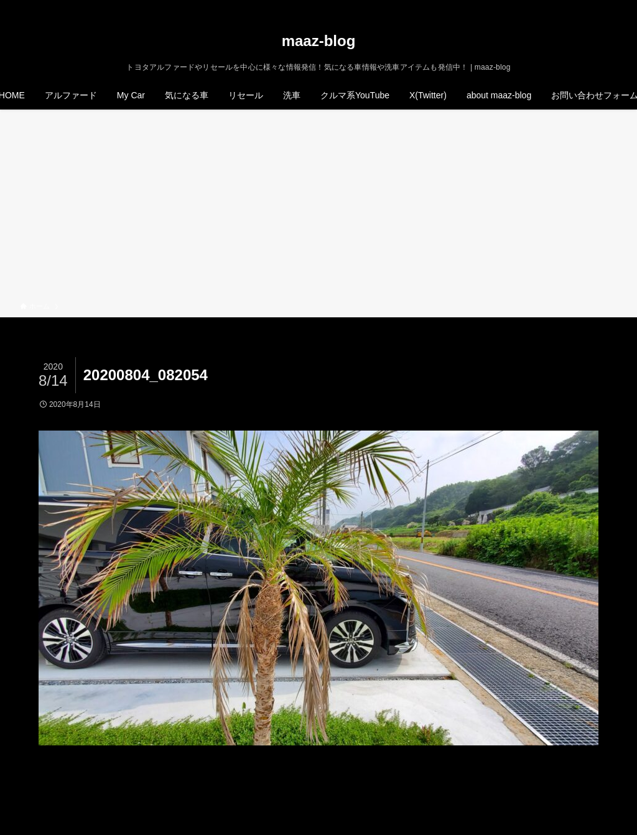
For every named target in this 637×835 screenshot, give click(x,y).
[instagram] (577, 7)
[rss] (593, 7)
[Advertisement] (318, 208)
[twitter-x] (560, 7)
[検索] (609, 7)
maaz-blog (319, 41)
